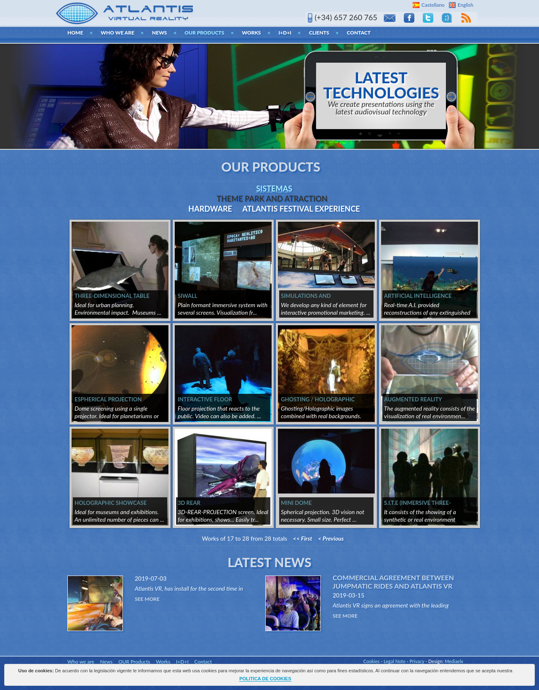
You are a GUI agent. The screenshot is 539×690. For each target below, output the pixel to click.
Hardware (210, 208)
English (465, 5)
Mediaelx (454, 661)
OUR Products (204, 32)
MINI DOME (296, 502)
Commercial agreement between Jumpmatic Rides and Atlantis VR (393, 581)
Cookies (371, 661)
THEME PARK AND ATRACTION (271, 198)
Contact (359, 32)
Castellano (433, 5)
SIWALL (187, 295)
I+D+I (284, 32)
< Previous (331, 538)
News (159, 32)
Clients (319, 32)
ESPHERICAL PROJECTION (108, 399)
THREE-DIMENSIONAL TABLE (112, 295)
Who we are (117, 32)
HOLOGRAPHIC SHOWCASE (111, 502)
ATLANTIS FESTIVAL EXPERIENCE (301, 208)
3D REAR (189, 502)
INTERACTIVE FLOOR (205, 399)
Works (251, 32)
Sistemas (274, 188)
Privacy (417, 661)
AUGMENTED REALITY (413, 399)
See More (147, 599)
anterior (310, 97)
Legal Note (395, 661)
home (75, 32)
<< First (302, 538)
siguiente (451, 97)
